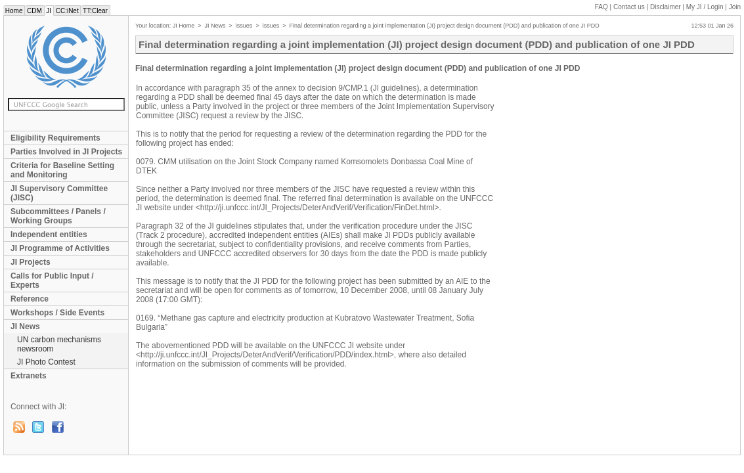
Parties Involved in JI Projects (66, 151)
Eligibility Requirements (55, 138)
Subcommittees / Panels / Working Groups (58, 216)
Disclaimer (665, 7)
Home (13, 10)
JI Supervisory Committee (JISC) (59, 193)
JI (49, 10)
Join (735, 7)
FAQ (601, 7)
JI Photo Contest (46, 362)
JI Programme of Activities (60, 248)
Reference (30, 299)
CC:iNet (67, 10)
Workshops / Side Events (57, 312)
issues (244, 25)
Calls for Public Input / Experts (52, 280)
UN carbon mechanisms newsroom (59, 344)
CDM (34, 10)
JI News (25, 326)
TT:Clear (95, 10)
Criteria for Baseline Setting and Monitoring (62, 170)
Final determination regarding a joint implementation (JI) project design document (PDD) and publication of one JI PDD (444, 25)
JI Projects (31, 262)
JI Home (184, 25)
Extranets (29, 375)
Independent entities (49, 234)
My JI (705, 7)
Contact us (629, 7)
